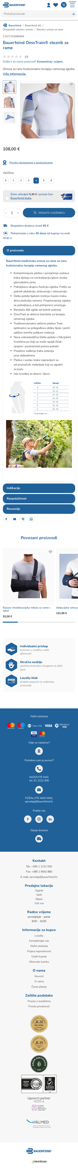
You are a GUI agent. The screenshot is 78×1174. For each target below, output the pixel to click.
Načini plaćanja (39, 946)
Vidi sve (39, 903)
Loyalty (39, 935)
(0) (26, 57)
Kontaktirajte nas (39, 941)
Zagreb (39, 890)
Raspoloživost (16, 498)
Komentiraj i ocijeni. (49, 61)
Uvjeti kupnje (39, 956)
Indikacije (13, 488)
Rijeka (39, 899)
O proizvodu (15, 250)
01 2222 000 (41, 780)
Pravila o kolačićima (39, 1001)
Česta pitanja (39, 987)
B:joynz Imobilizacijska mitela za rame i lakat (26, 609)
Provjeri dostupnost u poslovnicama (31, 162)
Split (39, 895)
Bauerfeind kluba (20, 198)
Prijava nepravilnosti (39, 951)
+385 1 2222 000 (41, 866)
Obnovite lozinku (39, 962)
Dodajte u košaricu (51, 213)
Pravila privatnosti (39, 1006)
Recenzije (13, 509)
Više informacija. (14, 74)
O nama (39, 981)
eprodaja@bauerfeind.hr (39, 801)
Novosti (39, 976)
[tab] (39, 250)
